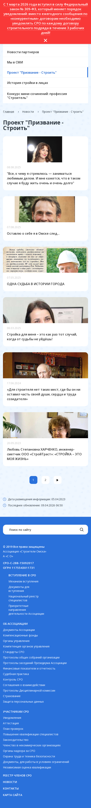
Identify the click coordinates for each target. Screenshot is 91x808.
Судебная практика (16, 674)
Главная (8, 111)
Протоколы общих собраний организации (31, 657)
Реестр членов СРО (17, 775)
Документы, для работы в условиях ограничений (36, 762)
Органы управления (16, 641)
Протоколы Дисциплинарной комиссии (29, 690)
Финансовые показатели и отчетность (29, 668)
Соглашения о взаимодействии (24, 685)
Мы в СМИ (15, 62)
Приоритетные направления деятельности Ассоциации (26, 610)
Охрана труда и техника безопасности (29, 756)
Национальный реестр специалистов (24, 598)
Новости (10, 782)
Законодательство (15, 740)
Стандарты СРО (13, 652)
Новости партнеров (23, 52)
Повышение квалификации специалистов (30, 734)
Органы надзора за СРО (19, 751)
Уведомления (12, 718)
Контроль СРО (13, 679)
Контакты (11, 788)
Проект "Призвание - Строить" (32, 72)
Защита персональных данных (23, 701)
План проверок (13, 729)
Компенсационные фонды (20, 635)
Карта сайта (12, 795)
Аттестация (11, 723)
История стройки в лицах (27, 83)
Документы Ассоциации (19, 630)
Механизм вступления (23, 581)
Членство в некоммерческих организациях (32, 745)
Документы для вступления (19, 589)
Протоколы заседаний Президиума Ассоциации (35, 663)
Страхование (12, 696)
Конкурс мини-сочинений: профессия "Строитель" (37, 96)
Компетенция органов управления (26, 646)
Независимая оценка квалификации (27, 767)
